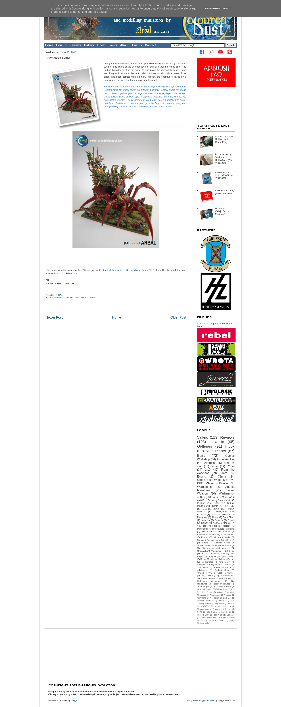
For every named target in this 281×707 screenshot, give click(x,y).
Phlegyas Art (203, 564)
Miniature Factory (226, 559)
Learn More (212, 8)
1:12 (204, 508)
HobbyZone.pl (218, 500)
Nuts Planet (216, 451)
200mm (226, 531)
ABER (204, 553)
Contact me (203, 323)
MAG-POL (205, 606)
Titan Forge (203, 586)
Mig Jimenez (203, 548)
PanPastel (202, 528)
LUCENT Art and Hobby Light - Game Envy (224, 139)
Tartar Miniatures (221, 584)
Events (112, 45)
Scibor (204, 523)
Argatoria (227, 595)
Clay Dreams (228, 534)
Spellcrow (215, 540)
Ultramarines (209, 531)
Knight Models (207, 559)
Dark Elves (229, 517)
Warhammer (205, 486)
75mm (222, 476)
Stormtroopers (206, 618)
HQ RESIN (219, 604)
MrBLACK (202, 551)
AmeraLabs (215, 595)
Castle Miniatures (226, 573)
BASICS (201, 514)
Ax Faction (214, 598)
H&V (232, 506)
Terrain (216, 567)
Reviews (75, 45)
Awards (136, 45)
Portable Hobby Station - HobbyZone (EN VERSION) (223, 158)
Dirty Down (206, 575)
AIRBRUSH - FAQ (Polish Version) (224, 192)
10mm (215, 517)
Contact (150, 45)
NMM (199, 612)
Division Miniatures (205, 601)
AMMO (200, 500)
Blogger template (207, 700)
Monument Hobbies (223, 609)
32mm (230, 466)
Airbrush (209, 462)
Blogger (74, 700)
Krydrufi (231, 604)
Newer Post (54, 317)
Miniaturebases (223, 548)
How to (217, 442)
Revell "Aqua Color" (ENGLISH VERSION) (224, 175)
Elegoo (204, 537)
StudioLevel (202, 567)
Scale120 (230, 615)
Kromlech (226, 545)
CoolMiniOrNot (69, 273)
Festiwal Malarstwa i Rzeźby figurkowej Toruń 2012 (126, 270)
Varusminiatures (205, 589)
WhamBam (221, 589)
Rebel (231, 528)
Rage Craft (217, 615)
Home (49, 45)
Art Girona (201, 598)
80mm (205, 542)
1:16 (232, 589)
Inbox (101, 45)
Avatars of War (205, 573)
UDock (219, 618)
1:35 (202, 592)
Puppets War (203, 615)
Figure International (225, 575)
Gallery (89, 45)
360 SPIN (230, 540)
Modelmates (207, 562)
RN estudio (218, 528)
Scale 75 (217, 506)
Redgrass (202, 517)
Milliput (226, 525)
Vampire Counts (216, 621)
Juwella (219, 520)
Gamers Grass (222, 542)
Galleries (58, 297)
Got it (227, 8)
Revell (231, 520)
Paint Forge (226, 612)
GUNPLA (222, 601)
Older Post (178, 317)
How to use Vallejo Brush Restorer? (222, 211)
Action (219, 592)
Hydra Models (227, 556)
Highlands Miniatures (209, 581)
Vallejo (202, 437)
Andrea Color (222, 570)
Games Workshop (71, 297)
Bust (201, 455)
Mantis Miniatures (223, 606)
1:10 (208, 469)
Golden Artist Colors (207, 545)
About (124, 45)
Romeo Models (222, 564)
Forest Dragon (208, 578)
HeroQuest (221, 511)
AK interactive (225, 459)
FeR (214, 525)
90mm (228, 567)
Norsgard (201, 540)
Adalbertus (202, 570)
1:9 (226, 551)
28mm (216, 508)
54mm (214, 466)
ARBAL (59, 295)
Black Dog (227, 598)
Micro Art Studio (221, 537)
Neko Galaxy (211, 612)
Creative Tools (218, 553)
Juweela (205, 520)
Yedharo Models (221, 523)
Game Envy (225, 578)
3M (210, 592)
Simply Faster (192, 700)
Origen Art (224, 562)
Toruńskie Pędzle (222, 586)
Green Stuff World (209, 479)
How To (61, 45)
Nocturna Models (221, 497)
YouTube (202, 525)
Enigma (212, 556)
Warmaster (216, 551)
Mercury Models (204, 609)
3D (233, 551)
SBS (216, 503)
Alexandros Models (206, 534)
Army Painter (219, 483)
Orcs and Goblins (87, 297)
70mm (223, 473)
